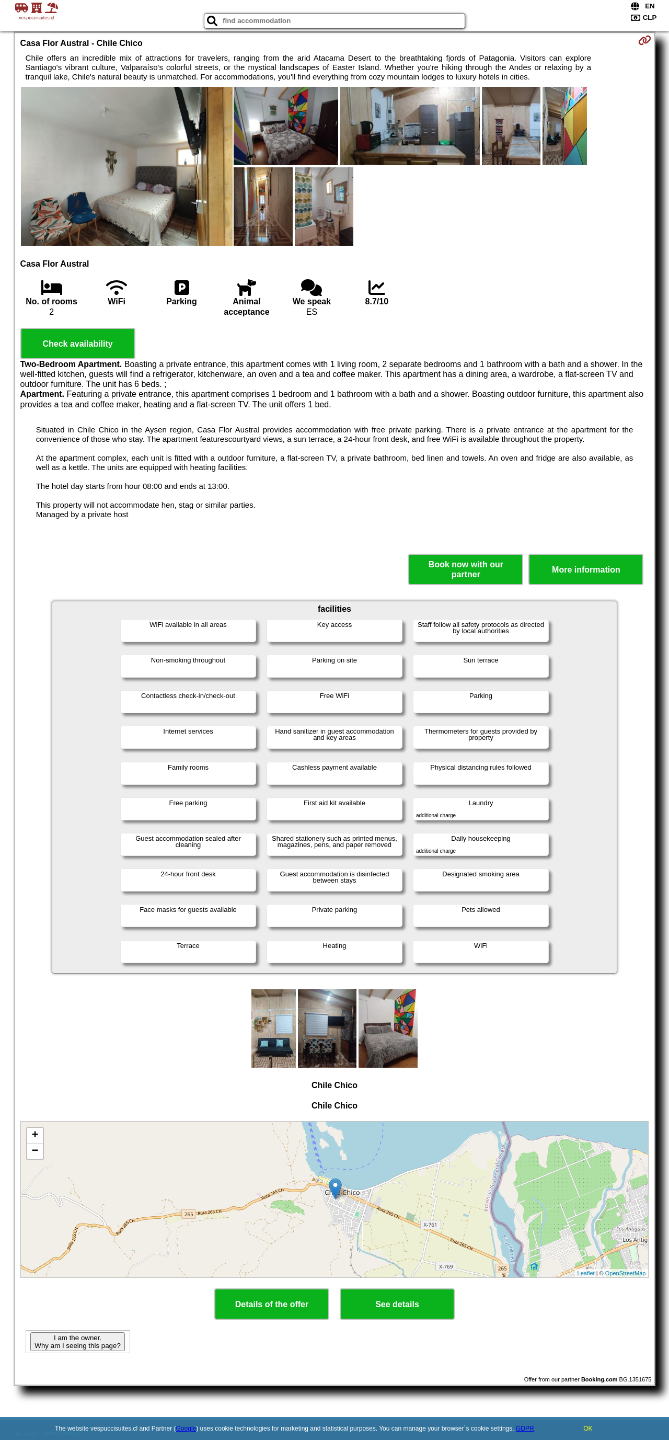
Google (186, 1428)
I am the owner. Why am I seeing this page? (77, 1342)
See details (397, 1304)
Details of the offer (271, 1304)
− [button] (34, 1151)
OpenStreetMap (625, 1273)
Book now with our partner (466, 569)
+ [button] (34, 1136)
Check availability (77, 343)
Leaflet (586, 1273)
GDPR (525, 1428)
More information (586, 569)
